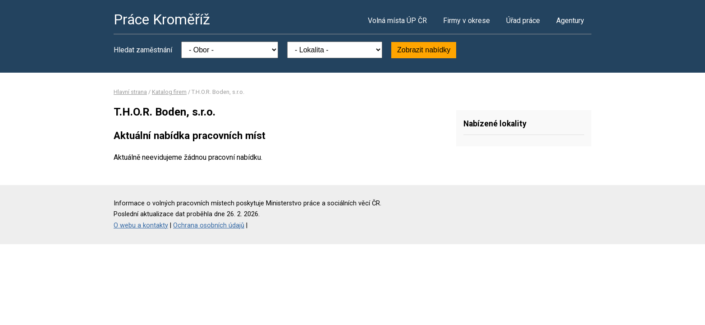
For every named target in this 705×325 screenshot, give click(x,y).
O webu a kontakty (141, 225)
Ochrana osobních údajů (208, 225)
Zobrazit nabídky (423, 50)
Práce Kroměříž (162, 19)
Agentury (570, 20)
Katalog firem (169, 91)
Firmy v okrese (466, 20)
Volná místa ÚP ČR (397, 20)
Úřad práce (523, 20)
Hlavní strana (130, 91)
